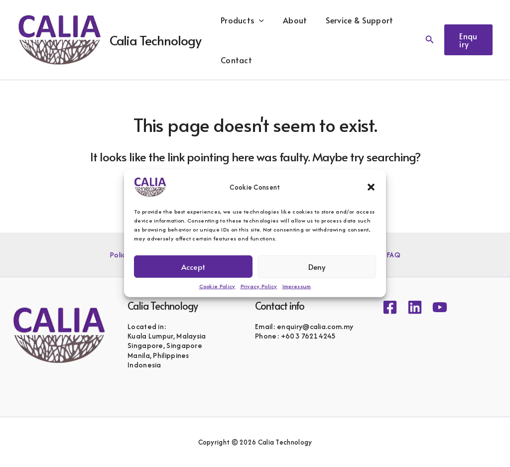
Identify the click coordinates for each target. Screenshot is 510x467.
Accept (193, 266)
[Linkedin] (414, 307)
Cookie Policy (217, 286)
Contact (235, 59)
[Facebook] (389, 307)
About (290, 19)
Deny (317, 266)
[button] (371, 187)
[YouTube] (439, 307)
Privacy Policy (259, 286)
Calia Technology (155, 40)
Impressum (296, 286)
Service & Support (352, 19)
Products (240, 20)
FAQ (391, 254)
